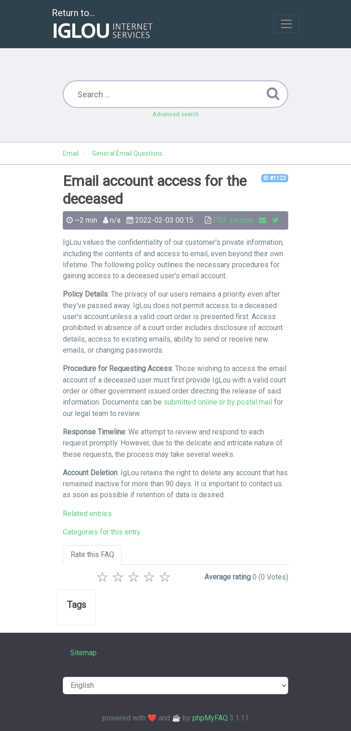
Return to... (103, 24)
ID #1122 (274, 178)
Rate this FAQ (92, 554)
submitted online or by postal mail (218, 402)
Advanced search (176, 114)
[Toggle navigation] (286, 24)
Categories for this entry (102, 532)
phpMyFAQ (210, 718)
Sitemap (83, 652)
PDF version (233, 220)
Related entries (87, 513)
